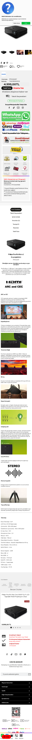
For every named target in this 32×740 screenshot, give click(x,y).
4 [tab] (18, 627)
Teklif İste (7, 88)
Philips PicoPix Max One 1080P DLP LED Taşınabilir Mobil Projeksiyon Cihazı (15, 596)
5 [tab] (20, 627)
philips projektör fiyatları (29, 585)
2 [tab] (13, 627)
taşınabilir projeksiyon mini (16, 585)
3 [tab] (15, 627)
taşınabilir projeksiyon (23, 585)
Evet (26, 23)
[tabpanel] (15, 609)
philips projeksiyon (4, 585)
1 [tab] (11, 627)
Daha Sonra (16, 23)
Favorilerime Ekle (20, 66)
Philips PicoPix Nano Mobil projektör (10, 585)
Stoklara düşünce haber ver (15, 92)
